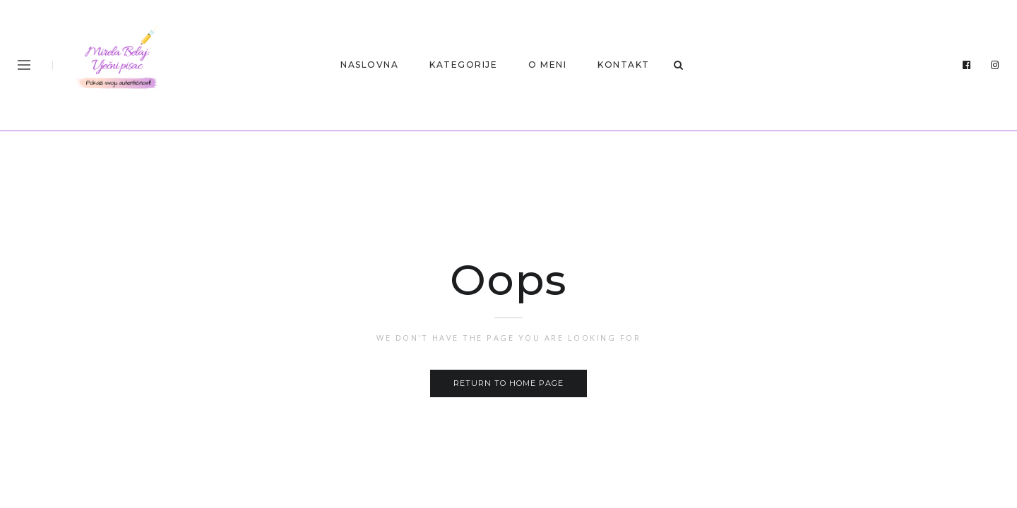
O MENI (547, 64)
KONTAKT (623, 64)
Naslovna (369, 64)
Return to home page (508, 383)
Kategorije (463, 64)
